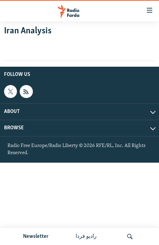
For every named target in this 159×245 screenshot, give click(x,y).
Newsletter (35, 236)
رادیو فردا (86, 236)
